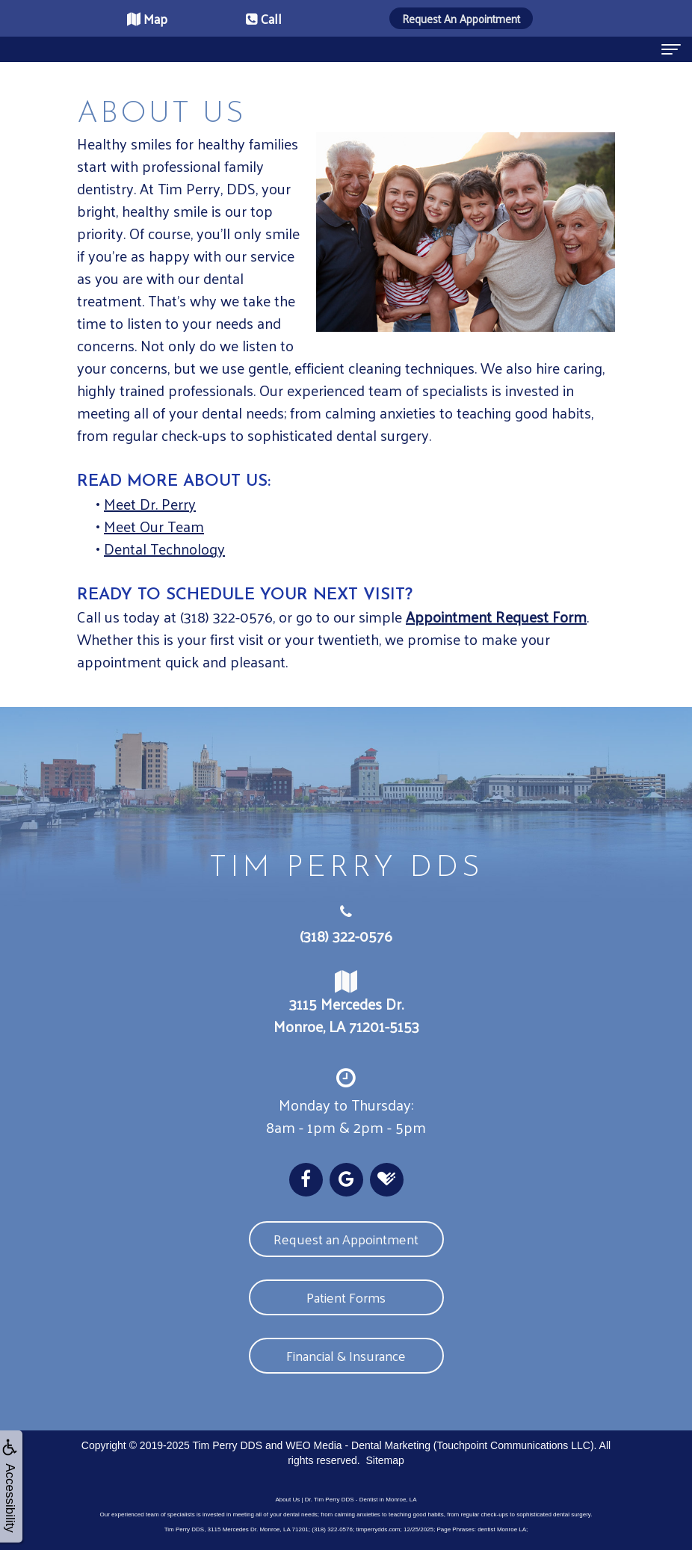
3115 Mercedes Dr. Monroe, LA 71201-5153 (346, 1004)
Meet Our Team (154, 526)
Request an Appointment (346, 1238)
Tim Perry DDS (227, 1445)
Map (147, 18)
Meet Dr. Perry (150, 503)
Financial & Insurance (346, 1355)
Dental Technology (164, 548)
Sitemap (384, 1460)
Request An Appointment (461, 18)
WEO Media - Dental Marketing (357, 1445)
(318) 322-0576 (346, 935)
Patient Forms (346, 1297)
